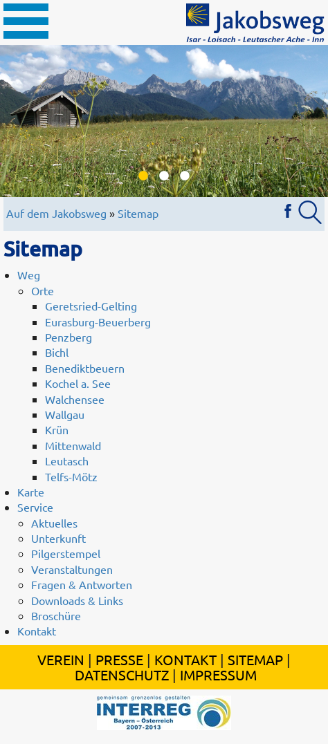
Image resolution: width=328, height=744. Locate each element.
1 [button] (143, 176)
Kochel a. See (78, 383)
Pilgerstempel (65, 553)
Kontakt (36, 631)
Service (35, 507)
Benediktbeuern (85, 368)
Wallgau (64, 414)
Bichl (57, 352)
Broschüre (56, 615)
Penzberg (68, 337)
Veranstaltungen (72, 569)
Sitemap (138, 213)
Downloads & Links (77, 600)
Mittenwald (73, 445)
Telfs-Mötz (71, 476)
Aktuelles (54, 523)
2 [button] (164, 176)
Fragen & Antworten (81, 584)
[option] (164, 121)
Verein (60, 659)
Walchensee (74, 399)
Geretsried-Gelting (91, 306)
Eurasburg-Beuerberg (98, 321)
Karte (30, 492)
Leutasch (67, 460)
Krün (57, 429)
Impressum (218, 674)
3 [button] (185, 176)
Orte (42, 290)
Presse (119, 659)
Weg (28, 274)
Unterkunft (58, 538)
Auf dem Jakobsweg (56, 213)
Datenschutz (122, 674)
